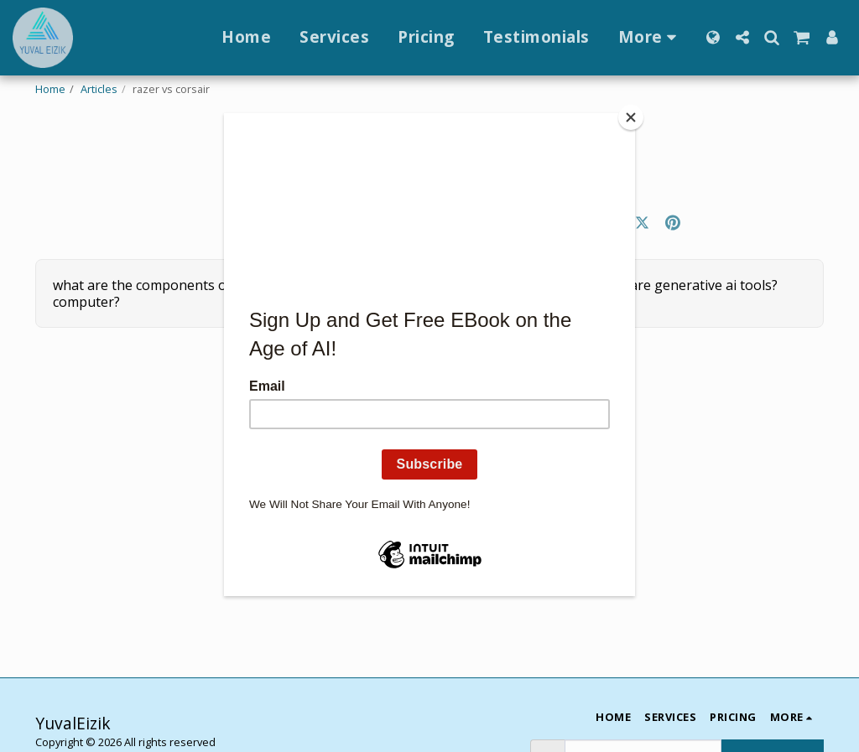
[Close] (630, 117)
